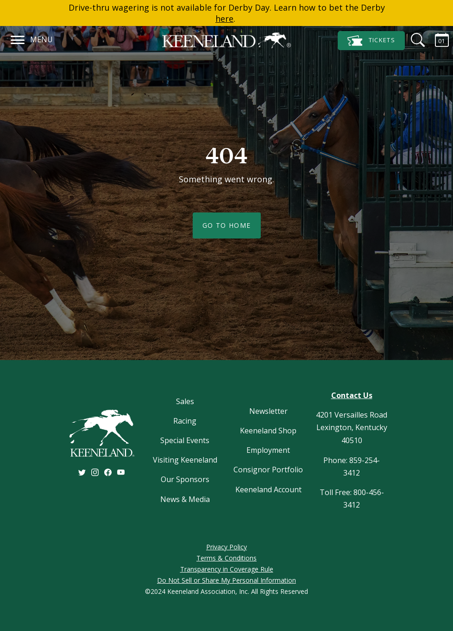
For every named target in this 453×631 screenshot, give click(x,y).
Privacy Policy (226, 546)
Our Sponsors (185, 479)
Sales (185, 401)
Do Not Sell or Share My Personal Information (226, 580)
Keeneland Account (268, 489)
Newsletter (268, 411)
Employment (268, 450)
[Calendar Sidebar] (436, 39)
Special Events (184, 440)
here (224, 18)
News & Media (185, 499)
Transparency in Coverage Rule (226, 569)
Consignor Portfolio (268, 469)
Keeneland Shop (268, 430)
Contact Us (351, 395)
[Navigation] (18, 38)
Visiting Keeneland (185, 460)
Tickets (371, 40)
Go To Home (226, 225)
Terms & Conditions (226, 558)
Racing (184, 421)
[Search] (412, 39)
